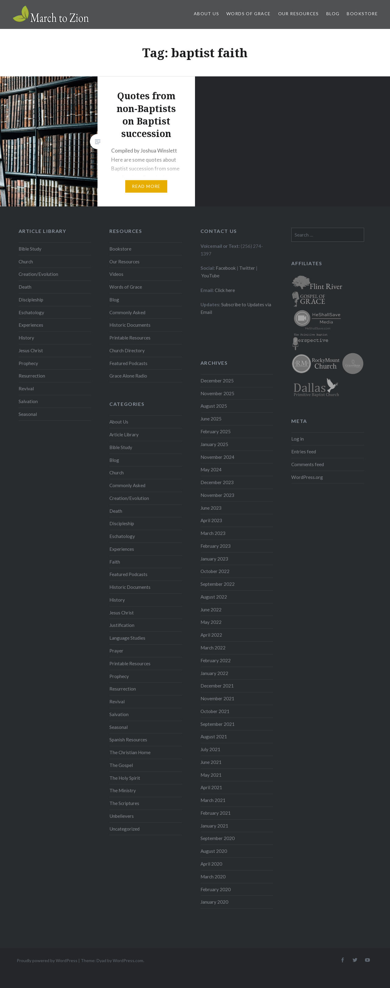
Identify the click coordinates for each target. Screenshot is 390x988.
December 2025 (217, 380)
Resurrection (32, 375)
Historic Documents (130, 325)
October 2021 (214, 711)
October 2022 (214, 571)
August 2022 (213, 596)
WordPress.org (307, 477)
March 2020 (212, 876)
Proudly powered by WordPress (47, 960)
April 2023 (211, 520)
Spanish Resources (128, 739)
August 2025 (213, 406)
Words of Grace (248, 13)
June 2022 (211, 609)
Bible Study (30, 248)
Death (25, 287)
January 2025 (214, 444)
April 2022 (211, 635)
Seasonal (28, 414)
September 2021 (217, 724)
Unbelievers (121, 816)
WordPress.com (128, 960)
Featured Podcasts (128, 363)
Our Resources (298, 13)
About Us (206, 13)
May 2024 (211, 469)
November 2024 (217, 457)
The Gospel (121, 765)
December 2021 (217, 685)
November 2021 (217, 698)
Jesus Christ (31, 350)
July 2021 (210, 749)
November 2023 (217, 495)
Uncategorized (124, 829)
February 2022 (215, 660)
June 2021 (211, 762)
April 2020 (211, 864)
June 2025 (211, 418)
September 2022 (217, 584)
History (26, 337)
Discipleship (31, 299)
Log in (297, 438)
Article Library (124, 434)
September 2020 (217, 838)
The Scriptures (124, 803)
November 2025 (217, 393)
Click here (225, 290)
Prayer (116, 650)
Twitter (247, 268)
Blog (333, 13)
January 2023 (214, 558)
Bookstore (362, 13)
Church (26, 261)
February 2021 (215, 813)
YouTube (210, 275)
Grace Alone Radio (128, 375)
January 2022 (214, 673)
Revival (26, 388)
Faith (114, 561)
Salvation (28, 401)
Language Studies (127, 638)
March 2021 (212, 800)
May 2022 (211, 622)
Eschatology (31, 312)
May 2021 (211, 775)
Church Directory (127, 350)
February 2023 (215, 546)
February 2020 (215, 889)
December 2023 (217, 482)
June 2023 (211, 508)
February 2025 (215, 431)
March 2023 (212, 533)
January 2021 (214, 825)
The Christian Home (130, 752)
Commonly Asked (127, 312)
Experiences (31, 325)
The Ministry (122, 790)
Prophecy (28, 363)
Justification (121, 625)
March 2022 (212, 647)
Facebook (226, 268)
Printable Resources (130, 337)
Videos (116, 274)
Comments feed (307, 464)
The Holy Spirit (124, 778)
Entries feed (303, 451)
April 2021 (211, 787)
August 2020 (213, 851)
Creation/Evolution (38, 274)
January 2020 (214, 902)
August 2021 (213, 736)
